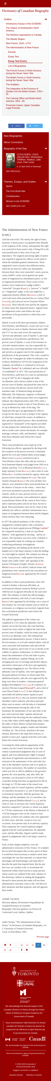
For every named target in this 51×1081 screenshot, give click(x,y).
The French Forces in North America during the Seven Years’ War (23, 71)
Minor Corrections (13, 142)
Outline (8, 19)
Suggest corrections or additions (25, 1070)
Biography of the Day (15, 148)
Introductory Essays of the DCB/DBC (23, 24)
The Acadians (12, 84)
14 (22, 945)
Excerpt (12, 52)
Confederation (13, 196)
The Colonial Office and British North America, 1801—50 (23, 99)
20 (10, 950)
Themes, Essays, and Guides (20, 181)
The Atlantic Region (15, 39)
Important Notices (16, 1075)
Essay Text (13, 56)
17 (38, 945)
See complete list (15, 206)
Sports (9, 186)
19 (5, 950)
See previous (13, 171)
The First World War (15, 191)
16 (33, 945)
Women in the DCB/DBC (18, 201)
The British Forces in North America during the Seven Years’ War (23, 78)
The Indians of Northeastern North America (22, 29)
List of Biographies (17, 66)
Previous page (43, 937)
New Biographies (13, 136)
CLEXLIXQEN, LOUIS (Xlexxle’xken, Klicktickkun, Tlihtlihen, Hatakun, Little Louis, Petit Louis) (30, 158)
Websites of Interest (34, 1075)
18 (44, 945)
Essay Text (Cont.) (17, 61)
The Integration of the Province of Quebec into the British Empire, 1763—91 (25, 91)
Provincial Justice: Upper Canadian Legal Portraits (23, 106)
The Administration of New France (22, 47)
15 (27, 945)
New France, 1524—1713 (18, 43)
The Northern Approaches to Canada (24, 35)
